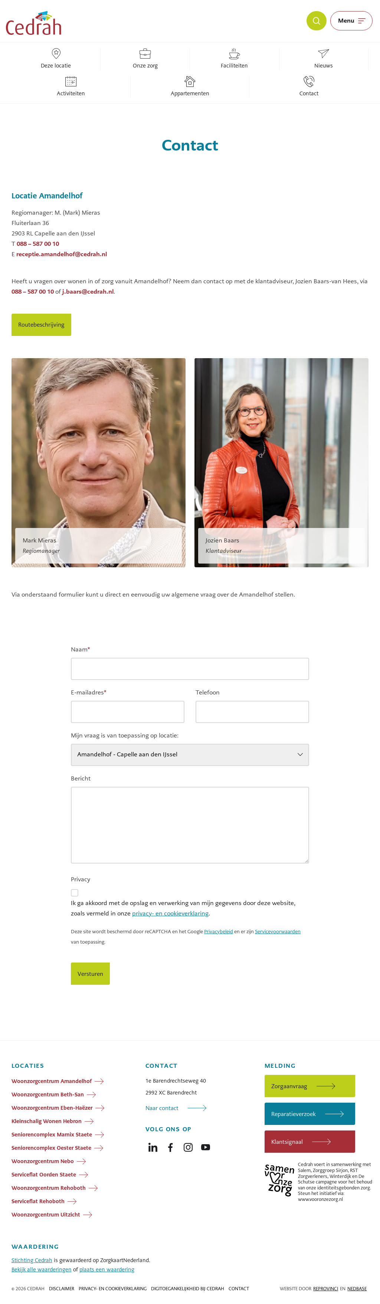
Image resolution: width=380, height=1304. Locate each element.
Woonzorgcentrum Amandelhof (52, 1081)
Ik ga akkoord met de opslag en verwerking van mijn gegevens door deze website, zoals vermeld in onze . (183, 908)
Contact (239, 1289)
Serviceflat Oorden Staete (44, 1174)
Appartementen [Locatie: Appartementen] (190, 86)
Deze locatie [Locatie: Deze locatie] (56, 58)
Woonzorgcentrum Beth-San (48, 1094)
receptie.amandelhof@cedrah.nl (61, 254)
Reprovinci (325, 1289)
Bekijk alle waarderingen (42, 1269)
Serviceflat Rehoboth (38, 1201)
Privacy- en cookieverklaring (113, 1289)
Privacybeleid (218, 931)
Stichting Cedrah (32, 1260)
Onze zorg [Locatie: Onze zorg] (145, 58)
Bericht (81, 778)
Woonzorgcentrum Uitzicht (46, 1214)
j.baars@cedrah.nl (88, 291)
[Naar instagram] (188, 1145)
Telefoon (208, 692)
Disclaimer (61, 1289)
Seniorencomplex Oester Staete (51, 1148)
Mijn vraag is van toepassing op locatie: (124, 735)
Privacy (80, 879)
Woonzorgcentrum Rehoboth (49, 1188)
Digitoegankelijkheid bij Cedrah (187, 1289)
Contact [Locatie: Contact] (308, 86)
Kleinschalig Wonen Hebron (47, 1121)
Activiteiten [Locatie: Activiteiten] (71, 86)
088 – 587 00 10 (38, 244)
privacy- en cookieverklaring (170, 913)
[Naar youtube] (205, 1145)
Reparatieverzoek (293, 1114)
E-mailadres (88, 692)
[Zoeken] (317, 20)
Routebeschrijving (41, 325)
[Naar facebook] (170, 1145)
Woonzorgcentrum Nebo (43, 1161)
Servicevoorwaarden (278, 931)
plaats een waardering (106, 1269)
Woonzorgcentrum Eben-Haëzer (52, 1108)
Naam (80, 649)
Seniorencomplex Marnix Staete (52, 1134)
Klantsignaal (287, 1142)
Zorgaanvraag (289, 1086)
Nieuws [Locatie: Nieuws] (323, 58)
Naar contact (161, 1108)
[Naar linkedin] (152, 1145)
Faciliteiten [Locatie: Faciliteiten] (234, 58)
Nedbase (357, 1289)
